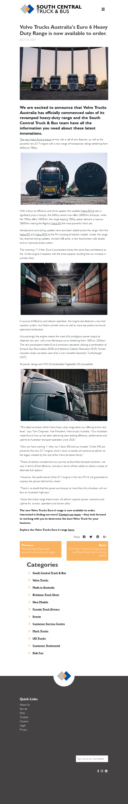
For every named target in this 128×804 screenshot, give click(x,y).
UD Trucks (39, 638)
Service (23, 708)
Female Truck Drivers (46, 609)
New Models (40, 602)
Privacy (23, 729)
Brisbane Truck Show (46, 594)
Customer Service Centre (49, 623)
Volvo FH (56, 223)
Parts (22, 713)
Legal (22, 725)
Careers (24, 721)
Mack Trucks (40, 631)
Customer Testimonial (46, 645)
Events (37, 616)
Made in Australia (43, 587)
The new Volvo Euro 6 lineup (35, 139)
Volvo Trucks (40, 580)
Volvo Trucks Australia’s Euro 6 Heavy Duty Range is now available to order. (64, 30)
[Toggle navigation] (103, 10)
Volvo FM (25, 234)
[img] (84, 536)
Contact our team (70, 514)
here (71, 529)
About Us (25, 704)
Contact (24, 717)
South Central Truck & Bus (49, 573)
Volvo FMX (41, 234)
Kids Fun (38, 653)
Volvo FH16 (87, 211)
